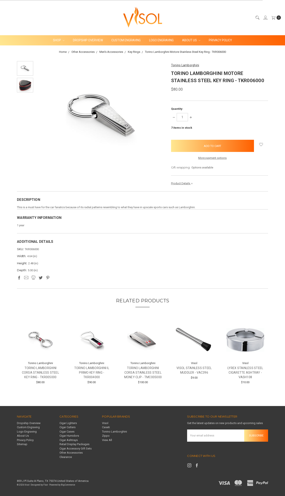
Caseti (106, 427)
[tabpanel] (40, 353)
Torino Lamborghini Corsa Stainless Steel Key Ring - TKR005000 (40, 372)
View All (107, 440)
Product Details (182, 183)
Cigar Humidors (69, 435)
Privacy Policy (220, 40)
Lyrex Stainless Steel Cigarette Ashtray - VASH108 (245, 372)
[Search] (257, 18)
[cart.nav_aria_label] (275, 18)
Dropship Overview (88, 40)
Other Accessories (71, 452)
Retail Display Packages (74, 444)
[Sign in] (265, 18)
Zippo (106, 435)
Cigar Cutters (67, 427)
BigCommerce (68, 485)
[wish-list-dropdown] (261, 144)
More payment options (212, 158)
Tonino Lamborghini (114, 431)
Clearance (65, 457)
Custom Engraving (126, 40)
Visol (105, 423)
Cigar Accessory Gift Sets (75, 448)
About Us (191, 40)
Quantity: (177, 108)
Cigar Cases (66, 431)
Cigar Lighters (68, 423)
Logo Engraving (161, 40)
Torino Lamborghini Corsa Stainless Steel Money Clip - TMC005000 (143, 372)
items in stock (181, 127)
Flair (45, 485)
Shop (58, 40)
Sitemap (22, 444)
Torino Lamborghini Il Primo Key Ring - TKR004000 (91, 372)
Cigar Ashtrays (68, 440)
